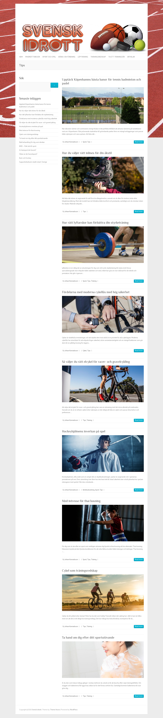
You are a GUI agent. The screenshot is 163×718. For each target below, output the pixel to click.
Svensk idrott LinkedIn (142, 13)
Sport (85, 142)
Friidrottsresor (32, 57)
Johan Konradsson (71, 142)
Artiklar (131, 57)
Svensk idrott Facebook (123, 13)
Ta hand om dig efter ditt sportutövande (88, 637)
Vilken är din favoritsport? (28, 154)
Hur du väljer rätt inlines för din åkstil (87, 153)
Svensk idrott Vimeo (138, 13)
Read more (139, 142)
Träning (94, 281)
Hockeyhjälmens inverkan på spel (83, 431)
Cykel (85, 351)
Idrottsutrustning (88, 490)
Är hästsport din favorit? (27, 150)
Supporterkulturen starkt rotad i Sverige (33, 162)
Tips (88, 142)
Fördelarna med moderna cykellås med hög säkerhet (96, 292)
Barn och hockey (25, 158)
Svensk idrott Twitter (126, 13)
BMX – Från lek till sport (27, 146)
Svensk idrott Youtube (134, 13)
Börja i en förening (66, 57)
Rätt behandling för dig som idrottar (32, 142)
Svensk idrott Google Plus (130, 13)
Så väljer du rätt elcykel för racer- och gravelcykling (96, 361)
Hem (21, 57)
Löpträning (83, 57)
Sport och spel (49, 57)
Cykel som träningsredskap (79, 570)
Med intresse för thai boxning (81, 501)
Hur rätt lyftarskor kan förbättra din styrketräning (95, 222)
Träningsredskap (98, 57)
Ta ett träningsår (116, 57)
